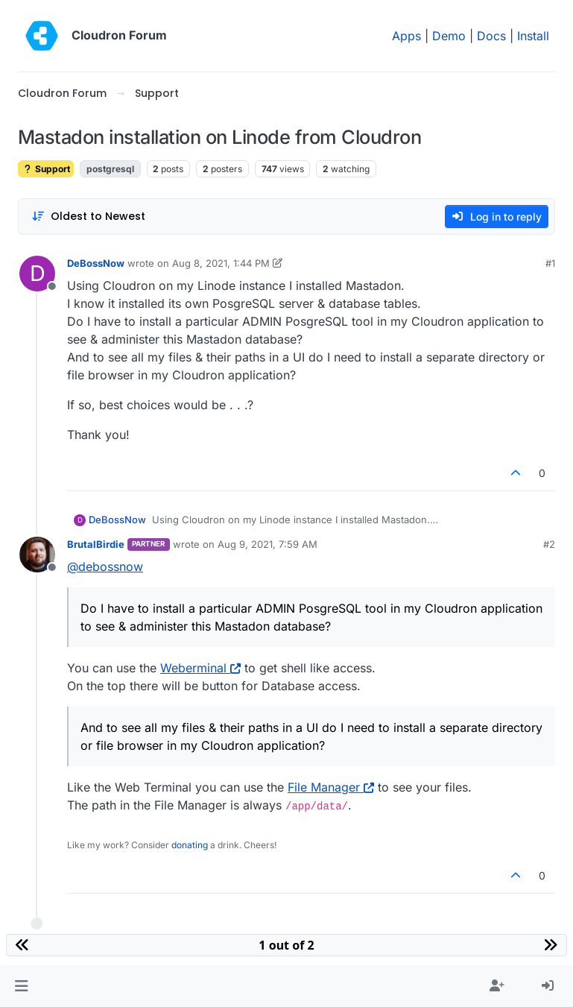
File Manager (331, 787)
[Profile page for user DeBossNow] (37, 273)
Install (533, 35)
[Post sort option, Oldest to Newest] (88, 216)
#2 (549, 544)
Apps (406, 35)
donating (189, 844)
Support (46, 168)
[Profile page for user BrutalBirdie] (37, 554)
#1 (550, 263)
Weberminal (200, 667)
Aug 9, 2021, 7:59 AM (267, 544)
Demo (449, 35)
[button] (21, 986)
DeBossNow (95, 263)
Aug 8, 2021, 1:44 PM (221, 263)
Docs (491, 35)
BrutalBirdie (95, 544)
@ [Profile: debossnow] (105, 566)
